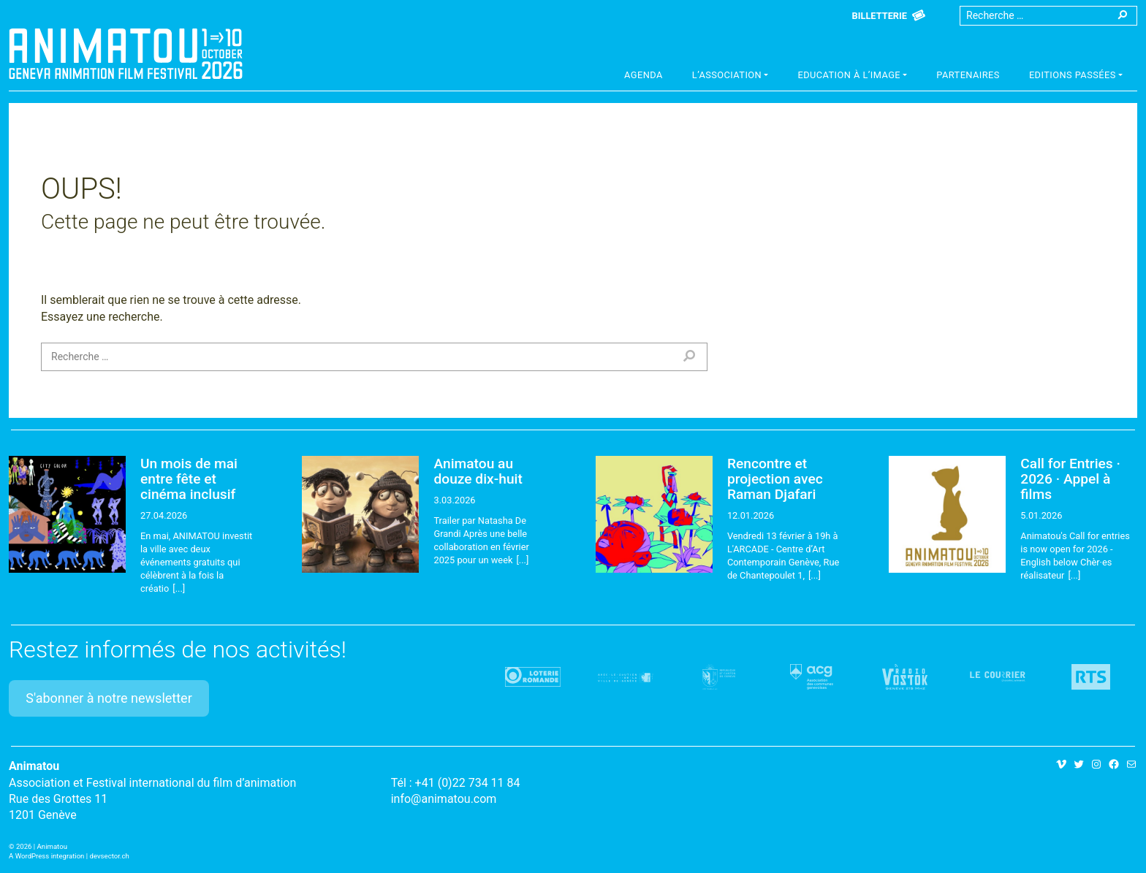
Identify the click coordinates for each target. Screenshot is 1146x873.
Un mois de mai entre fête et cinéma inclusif (189, 479)
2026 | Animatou (41, 846)
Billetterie (879, 15)
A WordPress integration (46, 856)
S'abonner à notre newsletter (109, 698)
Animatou (126, 53)
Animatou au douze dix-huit (477, 471)
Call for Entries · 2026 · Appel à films (1070, 479)
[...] (178, 588)
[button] (730, 77)
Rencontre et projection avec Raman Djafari (775, 479)
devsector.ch (109, 856)
